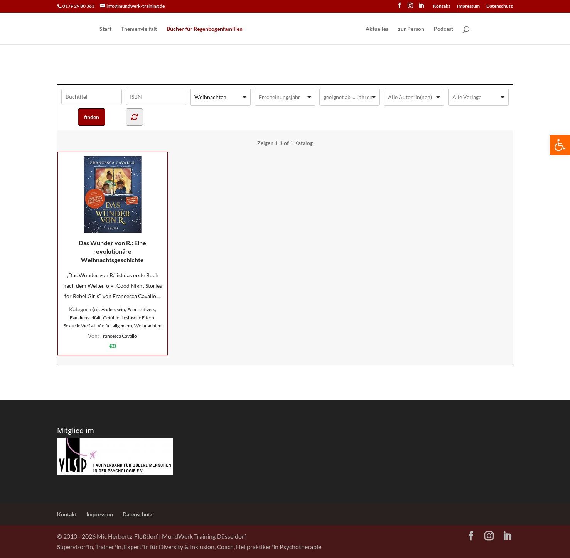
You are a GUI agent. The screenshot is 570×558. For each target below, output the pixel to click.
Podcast (443, 29)
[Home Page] (303, 29)
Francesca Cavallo (118, 336)
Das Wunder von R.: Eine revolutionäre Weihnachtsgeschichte (112, 209)
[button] (560, 145)
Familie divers (141, 309)
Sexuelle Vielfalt (79, 326)
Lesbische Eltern (137, 317)
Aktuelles (377, 29)
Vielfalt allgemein (115, 326)
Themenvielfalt (139, 29)
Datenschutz (499, 6)
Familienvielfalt (85, 317)
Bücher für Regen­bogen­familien (205, 29)
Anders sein (113, 309)
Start (105, 29)
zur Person (411, 29)
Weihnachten (148, 326)
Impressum (468, 6)
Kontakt (441, 6)
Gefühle (111, 317)
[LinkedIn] (421, 8)
